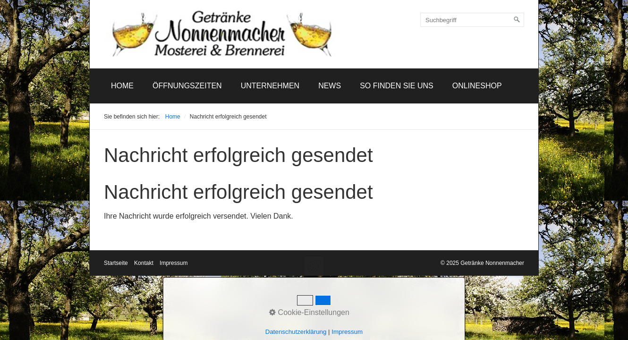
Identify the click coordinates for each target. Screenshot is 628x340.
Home (122, 86)
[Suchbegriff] (472, 20)
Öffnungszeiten (187, 86)
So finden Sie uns (396, 86)
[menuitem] (122, 86)
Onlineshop (477, 86)
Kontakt (143, 263)
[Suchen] (517, 19)
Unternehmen (270, 86)
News (329, 86)
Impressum (173, 263)
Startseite (116, 263)
